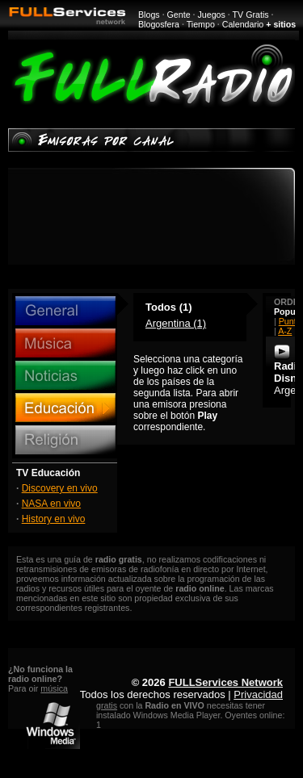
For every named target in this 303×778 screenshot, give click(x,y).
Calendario (243, 24)
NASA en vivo (51, 503)
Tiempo (201, 24)
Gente (179, 14)
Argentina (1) (175, 323)
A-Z (285, 331)
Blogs (149, 14)
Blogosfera (158, 24)
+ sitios (281, 24)
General (65, 310)
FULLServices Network (225, 682)
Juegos (211, 14)
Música (65, 343)
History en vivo (54, 519)
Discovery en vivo (60, 488)
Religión (65, 439)
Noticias (65, 375)
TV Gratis (251, 14)
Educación (65, 407)
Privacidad (258, 694)
